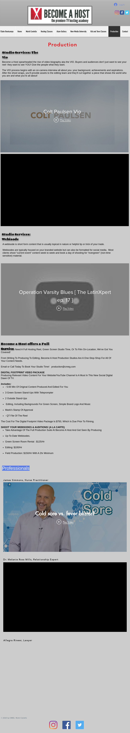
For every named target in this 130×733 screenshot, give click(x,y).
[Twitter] (80, 725)
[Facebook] (66, 725)
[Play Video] (62, 119)
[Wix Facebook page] (122, 12)
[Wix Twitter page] (127, 12)
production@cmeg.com (63, 366)
